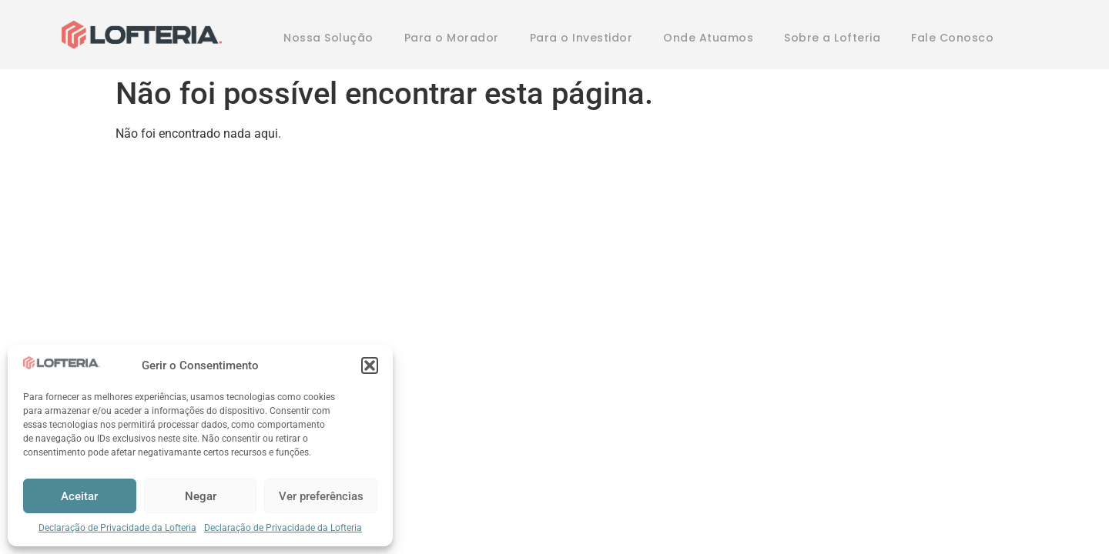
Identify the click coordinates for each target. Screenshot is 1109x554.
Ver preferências (321, 496)
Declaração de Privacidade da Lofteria (117, 527)
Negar (200, 496)
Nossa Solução (328, 37)
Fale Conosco (952, 37)
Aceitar (79, 496)
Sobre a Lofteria (832, 37)
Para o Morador (451, 37)
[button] (369, 365)
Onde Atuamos (708, 37)
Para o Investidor (581, 37)
